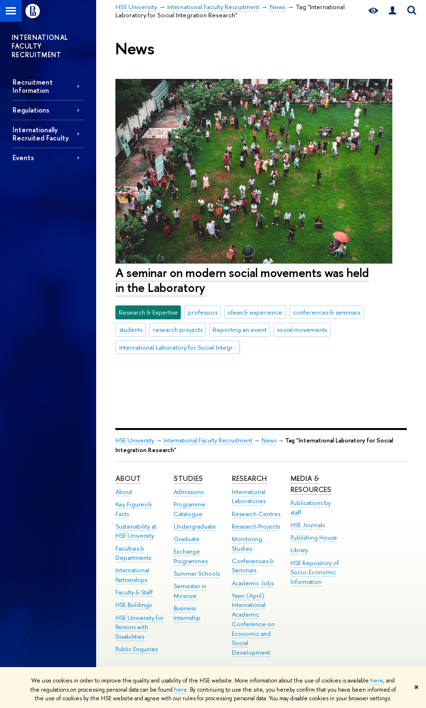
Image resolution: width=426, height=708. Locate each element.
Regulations (31, 109)
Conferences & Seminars (253, 566)
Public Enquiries (136, 649)
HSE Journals (307, 525)
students (130, 329)
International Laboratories (248, 497)
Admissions (188, 492)
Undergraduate (195, 526)
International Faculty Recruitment (207, 440)
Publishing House (313, 537)
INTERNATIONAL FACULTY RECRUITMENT (40, 46)
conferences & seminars (326, 312)
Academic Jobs (253, 583)
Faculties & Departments (133, 553)
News (269, 440)
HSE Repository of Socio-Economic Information (314, 572)
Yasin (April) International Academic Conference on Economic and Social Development (253, 624)
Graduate (187, 539)
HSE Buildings (133, 605)
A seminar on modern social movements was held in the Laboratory (242, 280)
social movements (302, 329)
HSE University (134, 440)
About (128, 478)
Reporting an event (239, 329)
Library (299, 550)
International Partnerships (132, 575)
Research (249, 478)
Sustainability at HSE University (135, 531)
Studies (188, 478)
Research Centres (256, 514)
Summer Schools (197, 573)
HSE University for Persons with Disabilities (139, 627)
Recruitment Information (33, 86)
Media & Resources (310, 484)
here (376, 680)
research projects (177, 329)
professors (202, 312)
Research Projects (256, 526)
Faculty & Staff (134, 592)
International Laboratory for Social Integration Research (179, 347)
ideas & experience (254, 312)
